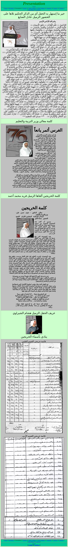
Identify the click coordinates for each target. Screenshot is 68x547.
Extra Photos (31, 9)
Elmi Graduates (41, 8)
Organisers (49, 8)
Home (5, 8)
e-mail (30, 545)
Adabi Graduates (32, 8)
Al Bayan (38, 9)
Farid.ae (36, 545)
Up (34, 6)
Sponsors (55, 8)
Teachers (25, 8)
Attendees (61, 8)
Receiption (11, 8)
